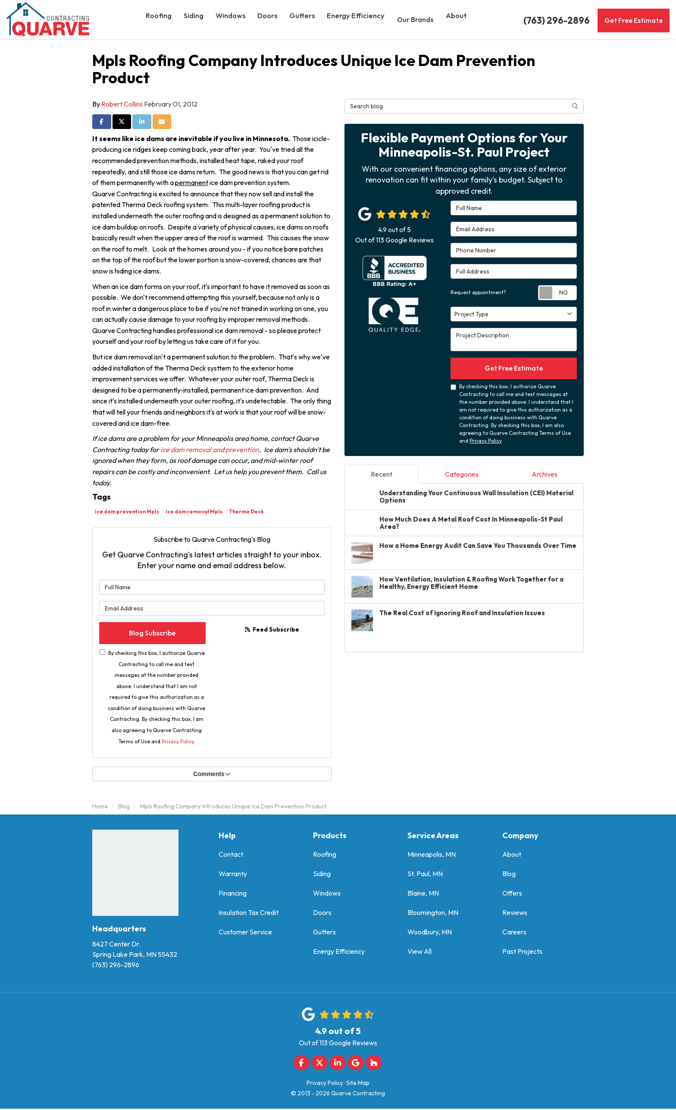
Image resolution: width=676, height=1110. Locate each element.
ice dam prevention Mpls (127, 511)
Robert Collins (122, 104)
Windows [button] (234, 19)
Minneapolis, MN (431, 855)
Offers (512, 894)
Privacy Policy (178, 742)
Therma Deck (246, 511)
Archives (544, 475)
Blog (509, 875)
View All (419, 952)
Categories (462, 475)
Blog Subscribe (152, 633)
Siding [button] (197, 19)
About (511, 855)
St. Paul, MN (425, 875)
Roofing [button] (161, 19)
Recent (381, 475)
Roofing (324, 855)
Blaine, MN (423, 894)
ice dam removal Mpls (194, 511)
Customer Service (245, 933)
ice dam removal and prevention (209, 449)
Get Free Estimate (633, 20)
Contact (231, 855)
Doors (322, 913)
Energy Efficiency (339, 952)
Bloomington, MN (432, 913)
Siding (322, 875)
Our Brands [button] (417, 19)
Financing (233, 894)
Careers (514, 933)
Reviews (514, 913)
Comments (211, 775)
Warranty (233, 875)
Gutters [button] (306, 19)
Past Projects (522, 952)
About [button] (458, 19)
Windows (327, 894)
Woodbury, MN (429, 933)
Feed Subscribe (272, 629)
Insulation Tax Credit (249, 913)
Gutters (324, 933)
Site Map (357, 1084)
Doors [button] (272, 19)
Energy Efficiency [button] (359, 19)
